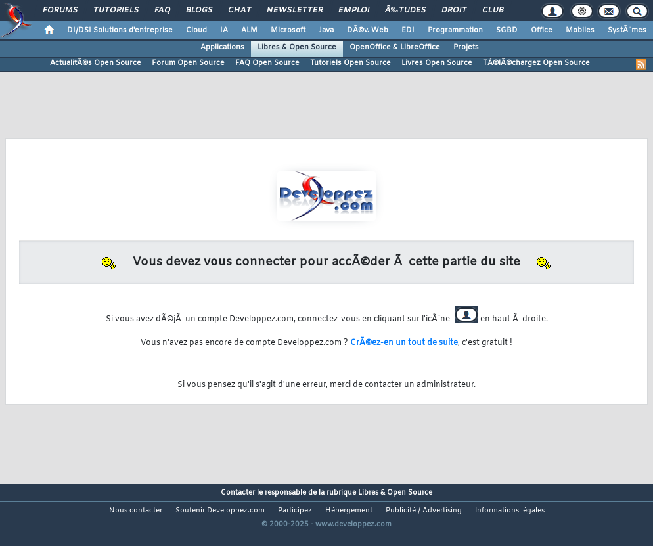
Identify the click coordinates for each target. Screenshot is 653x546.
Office (541, 30)
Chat (239, 10)
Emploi (354, 10)
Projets (466, 47)
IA (224, 30)
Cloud (196, 30)
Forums (60, 10)
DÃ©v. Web (367, 30)
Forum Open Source (188, 63)
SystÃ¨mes (627, 30)
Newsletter (294, 10)
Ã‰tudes (405, 10)
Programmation (455, 30)
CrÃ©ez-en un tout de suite (404, 343)
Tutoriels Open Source (350, 63)
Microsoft (288, 30)
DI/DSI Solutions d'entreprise (120, 30)
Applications (222, 47)
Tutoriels (116, 10)
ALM (249, 30)
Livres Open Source (436, 63)
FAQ (162, 10)
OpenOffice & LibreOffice (394, 47)
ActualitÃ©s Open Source (95, 63)
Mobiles (580, 30)
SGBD (507, 30)
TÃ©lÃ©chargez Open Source (536, 63)
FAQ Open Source (267, 63)
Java (326, 30)
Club (493, 10)
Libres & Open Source (297, 47)
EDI (408, 30)
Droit (454, 10)
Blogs (199, 10)
